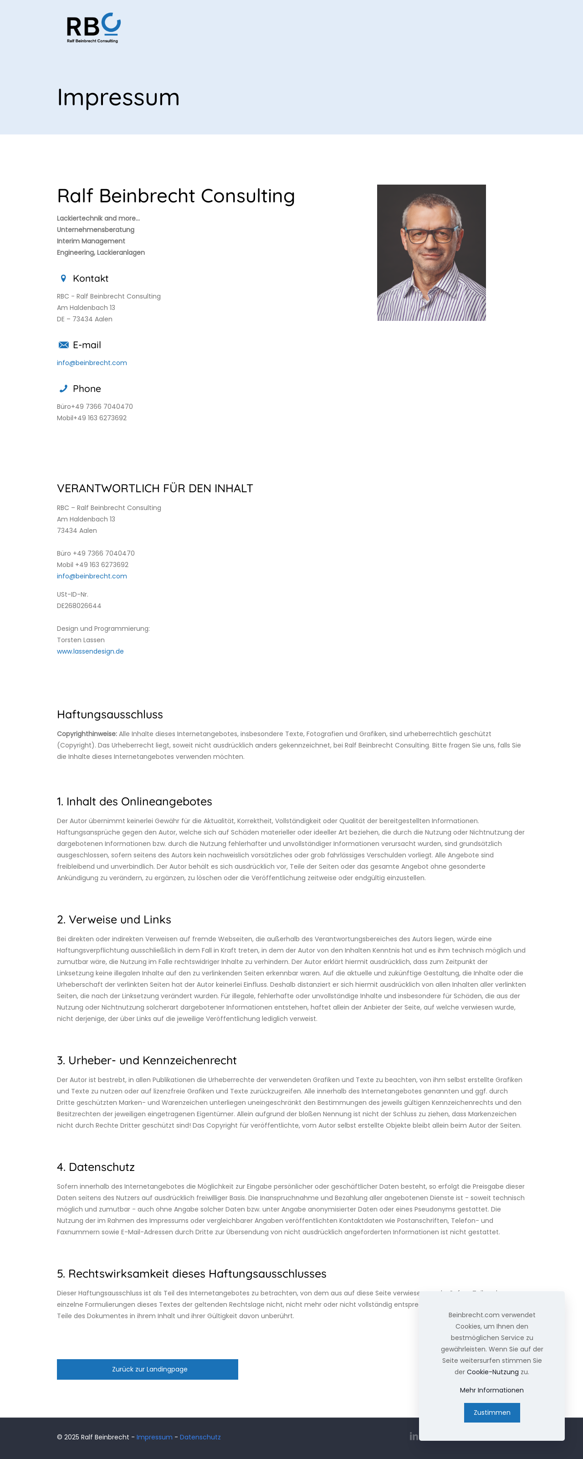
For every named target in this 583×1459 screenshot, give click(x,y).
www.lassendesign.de (90, 651)
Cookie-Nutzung (493, 1372)
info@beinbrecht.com (92, 362)
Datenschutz (200, 1437)
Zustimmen (492, 1412)
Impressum (155, 1437)
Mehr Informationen (492, 1390)
